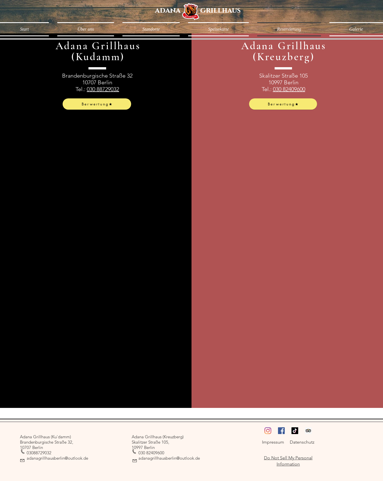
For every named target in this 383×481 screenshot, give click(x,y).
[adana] (167, 10)
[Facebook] (281, 430)
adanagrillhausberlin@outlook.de (57, 458)
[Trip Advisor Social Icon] (308, 430)
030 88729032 (103, 89)
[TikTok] (294, 430)
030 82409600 (289, 89)
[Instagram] (268, 430)
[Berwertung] (97, 104)
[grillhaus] (220, 10)
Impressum (273, 442)
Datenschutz (302, 442)
